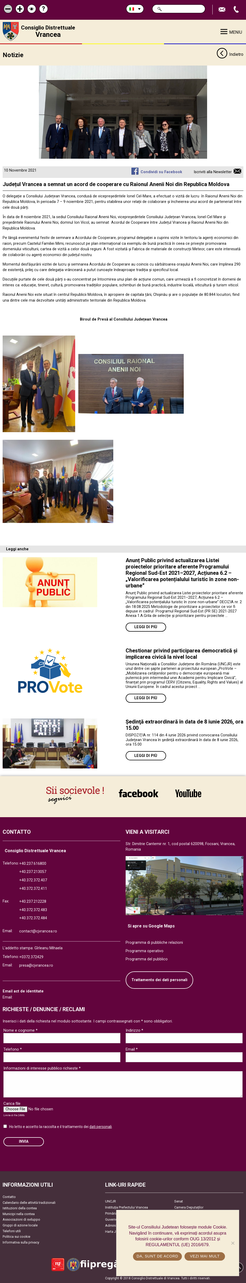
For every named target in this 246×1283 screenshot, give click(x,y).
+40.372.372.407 (33, 880)
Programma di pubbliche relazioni (154, 942)
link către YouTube (188, 793)
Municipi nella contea (19, 1214)
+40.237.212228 (32, 901)
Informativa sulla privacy (21, 1242)
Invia (23, 1141)
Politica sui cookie (16, 1237)
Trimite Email (223, 9)
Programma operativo (144, 951)
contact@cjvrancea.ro (38, 931)
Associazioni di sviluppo (21, 1219)
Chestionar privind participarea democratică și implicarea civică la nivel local (181, 653)
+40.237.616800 (32, 863)
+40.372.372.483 (33, 910)
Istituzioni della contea (20, 1208)
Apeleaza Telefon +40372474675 (237, 9)
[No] (232, 1243)
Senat (178, 1201)
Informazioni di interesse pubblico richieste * (42, 1068)
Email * (132, 1049)
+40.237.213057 (32, 872)
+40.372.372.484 (33, 918)
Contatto (9, 1197)
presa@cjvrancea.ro (36, 965)
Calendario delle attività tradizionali (29, 1203)
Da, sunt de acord (157, 1256)
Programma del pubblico (147, 959)
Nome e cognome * (20, 1030)
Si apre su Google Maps (151, 925)
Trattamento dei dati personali (159, 980)
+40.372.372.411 (33, 888)
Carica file (11, 1103)
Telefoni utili (12, 1231)
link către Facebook (138, 793)
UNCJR (110, 1201)
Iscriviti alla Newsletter (213, 172)
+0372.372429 (31, 957)
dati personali (100, 1127)
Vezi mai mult (205, 1256)
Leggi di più (145, 627)
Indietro (230, 55)
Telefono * (12, 1049)
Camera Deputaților (188, 1207)
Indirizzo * (134, 1030)
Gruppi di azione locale (20, 1225)
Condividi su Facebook (161, 172)
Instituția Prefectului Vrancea (126, 1207)
